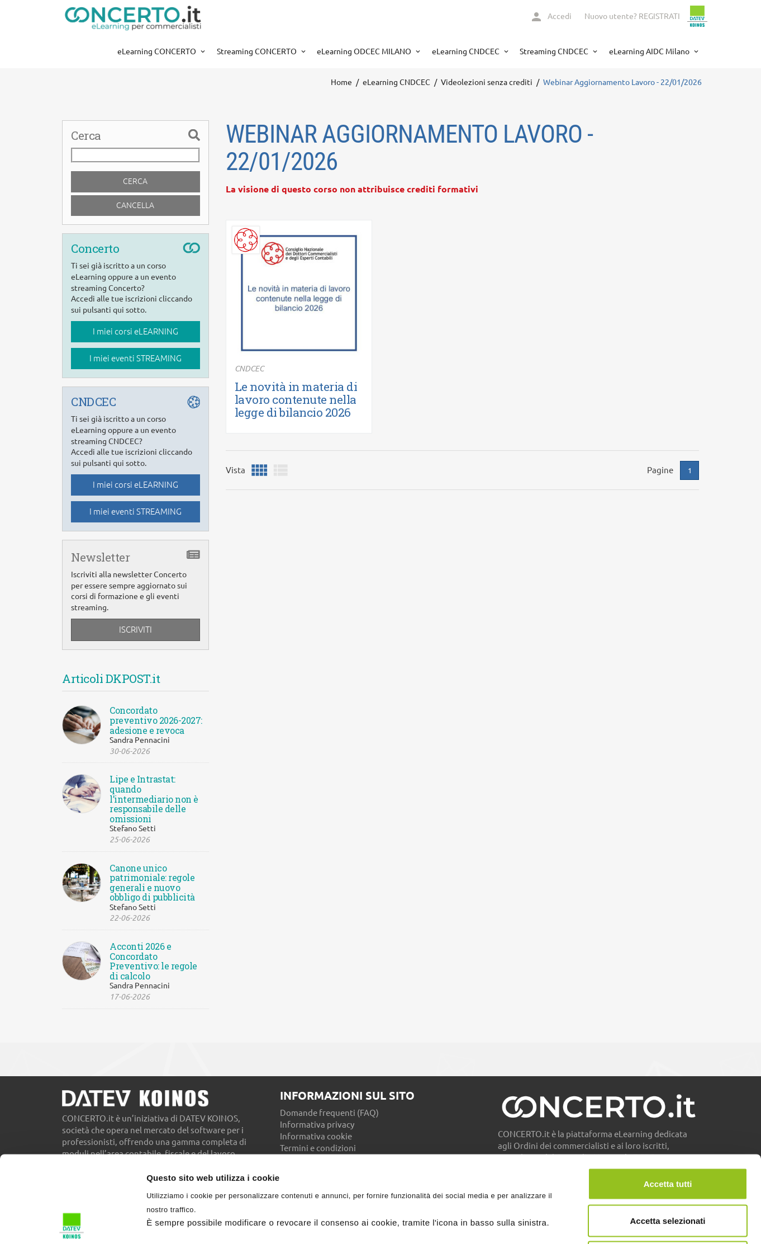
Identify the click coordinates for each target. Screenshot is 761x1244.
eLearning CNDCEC (466, 51)
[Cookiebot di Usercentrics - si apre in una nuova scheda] (72, 1222)
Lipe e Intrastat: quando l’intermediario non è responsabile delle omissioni (154, 798)
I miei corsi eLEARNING (135, 331)
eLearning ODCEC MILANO (365, 51)
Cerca (135, 181)
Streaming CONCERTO (257, 51)
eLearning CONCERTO (157, 51)
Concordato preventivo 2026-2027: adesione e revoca (156, 720)
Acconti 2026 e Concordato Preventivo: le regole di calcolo (153, 961)
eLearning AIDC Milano (650, 51)
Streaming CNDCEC (555, 51)
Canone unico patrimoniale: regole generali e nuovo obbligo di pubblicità (152, 882)
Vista (235, 470)
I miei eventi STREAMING (135, 358)
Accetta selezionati (667, 1134)
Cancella (135, 205)
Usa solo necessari (668, 1170)
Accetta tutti (668, 1097)
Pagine (660, 470)
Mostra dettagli (588, 1222)
